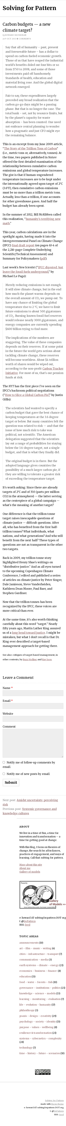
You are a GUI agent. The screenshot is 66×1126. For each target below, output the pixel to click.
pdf (43, 258)
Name (8, 688)
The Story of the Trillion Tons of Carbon (30, 148)
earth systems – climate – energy (39, 965)
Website (8, 713)
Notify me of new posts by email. (28, 774)
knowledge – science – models (37, 993)
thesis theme (57, 1104)
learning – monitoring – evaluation (40, 999)
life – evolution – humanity (35, 1004)
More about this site (30, 864)
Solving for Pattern (29, 8)
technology (25, 1047)
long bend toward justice (28, 632)
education (25, 976)
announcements (29, 942)
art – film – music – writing (35, 948)
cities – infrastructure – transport (39, 954)
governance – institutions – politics (40, 987)
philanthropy (26, 1010)
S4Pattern (30, 921)
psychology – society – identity (37, 1021)
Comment (9, 726)
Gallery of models (29, 871)
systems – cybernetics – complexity (40, 1038)
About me (24, 868)
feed (27, 924)
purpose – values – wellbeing (36, 1027)
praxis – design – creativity (35, 1016)
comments (24, 39)
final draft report (23, 245)
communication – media (33, 959)
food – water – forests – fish (35, 982)
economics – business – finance (38, 970)
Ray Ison (47, 659)
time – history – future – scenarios (39, 1053)
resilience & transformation (35, 1032)
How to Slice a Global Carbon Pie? (27, 395)
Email (8, 701)
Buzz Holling (30, 659)
